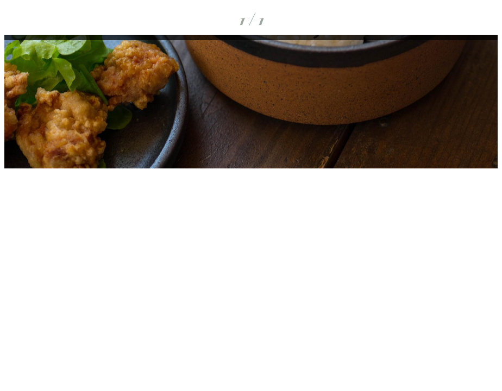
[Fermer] (20, 20)
